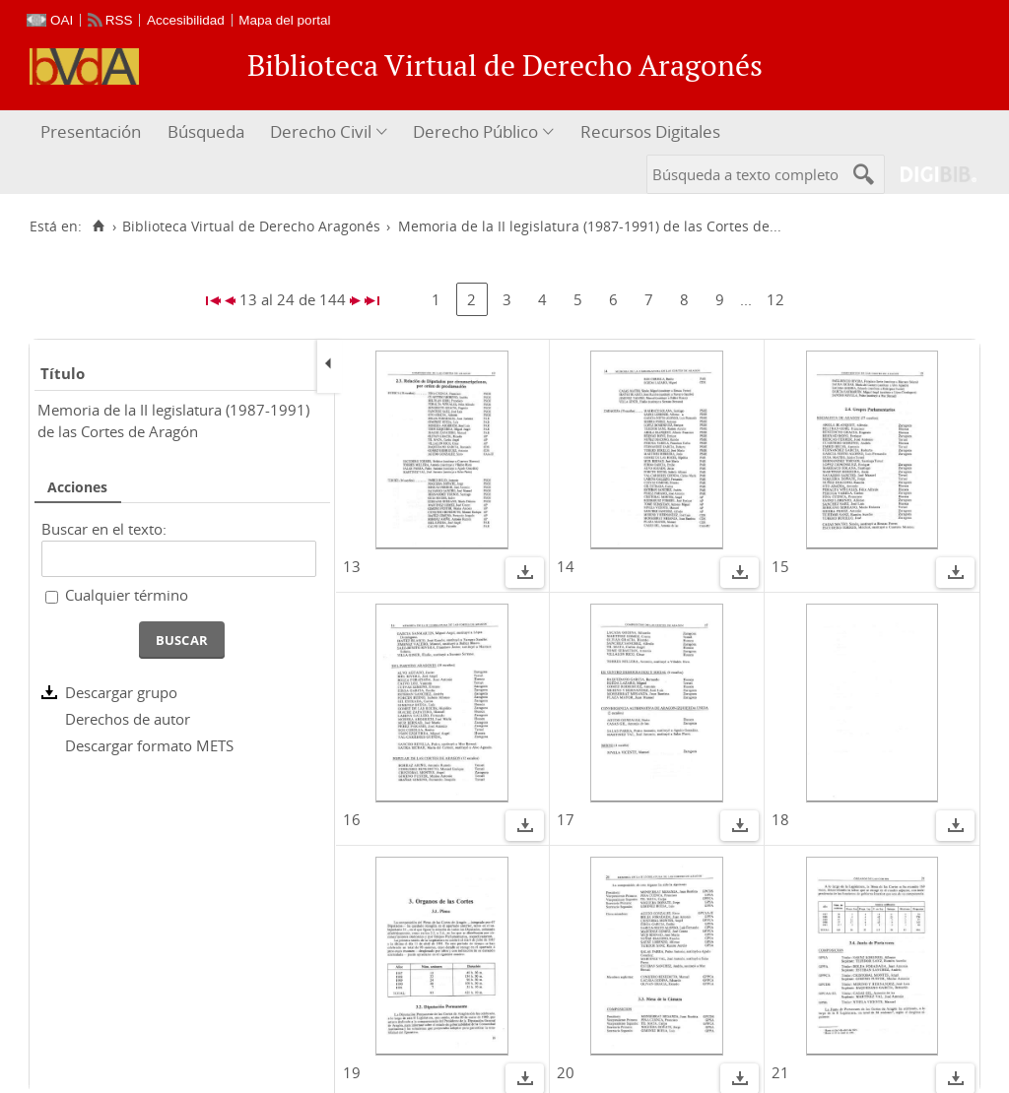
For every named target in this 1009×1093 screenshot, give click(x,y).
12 (775, 299)
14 (565, 566)
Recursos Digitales (650, 131)
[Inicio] (98, 226)
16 (352, 819)
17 (565, 819)
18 (780, 819)
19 (352, 1072)
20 (565, 1072)
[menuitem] (93, 132)
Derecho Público (475, 131)
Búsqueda (206, 131)
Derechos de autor (127, 719)
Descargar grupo (121, 692)
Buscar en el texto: (104, 529)
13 (352, 566)
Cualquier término (126, 595)
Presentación (90, 131)
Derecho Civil (320, 131)
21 (780, 1072)
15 (780, 566)
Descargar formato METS (149, 745)
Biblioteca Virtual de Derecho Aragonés (251, 226)
